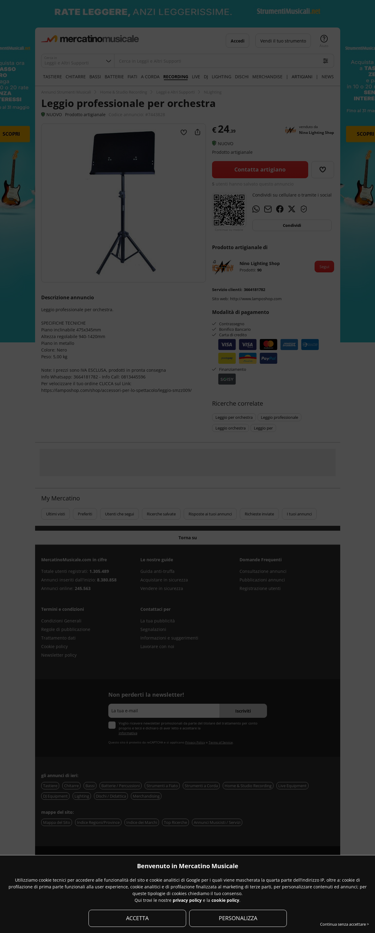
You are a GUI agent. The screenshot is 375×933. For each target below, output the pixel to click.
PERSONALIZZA (238, 918)
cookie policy (225, 900)
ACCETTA (137, 918)
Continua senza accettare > (344, 924)
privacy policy (187, 900)
